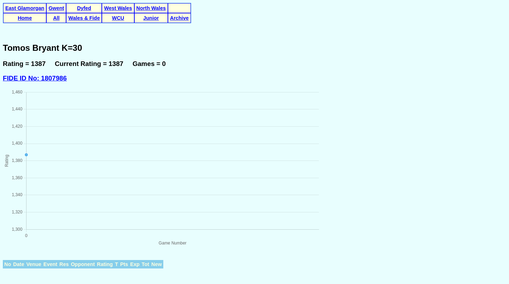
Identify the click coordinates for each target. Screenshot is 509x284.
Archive (179, 18)
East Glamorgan (24, 8)
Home (25, 18)
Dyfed (84, 8)
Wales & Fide (84, 18)
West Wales (118, 8)
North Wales (151, 8)
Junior (151, 18)
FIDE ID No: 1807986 (35, 78)
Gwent (56, 8)
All (56, 18)
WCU (118, 18)
